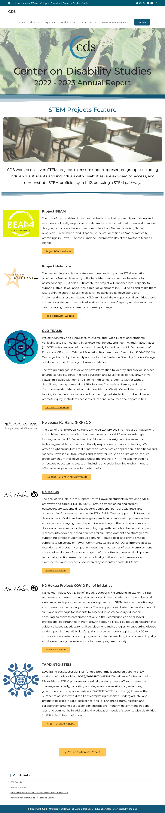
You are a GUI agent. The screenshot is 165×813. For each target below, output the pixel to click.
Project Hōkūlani (56, 266)
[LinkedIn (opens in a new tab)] (148, 3)
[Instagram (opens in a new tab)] (144, 3)
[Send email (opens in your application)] (155, 3)
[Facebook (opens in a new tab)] (140, 3)
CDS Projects (16, 782)
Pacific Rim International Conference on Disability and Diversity (39, 792)
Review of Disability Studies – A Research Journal (32, 798)
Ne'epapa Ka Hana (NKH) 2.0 (66, 423)
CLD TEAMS (52, 331)
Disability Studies (18, 787)
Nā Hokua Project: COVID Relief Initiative (77, 586)
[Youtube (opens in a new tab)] (152, 3)
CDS (12, 11)
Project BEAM (54, 211)
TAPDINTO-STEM (56, 665)
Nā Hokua (50, 492)
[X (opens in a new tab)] (136, 3)
